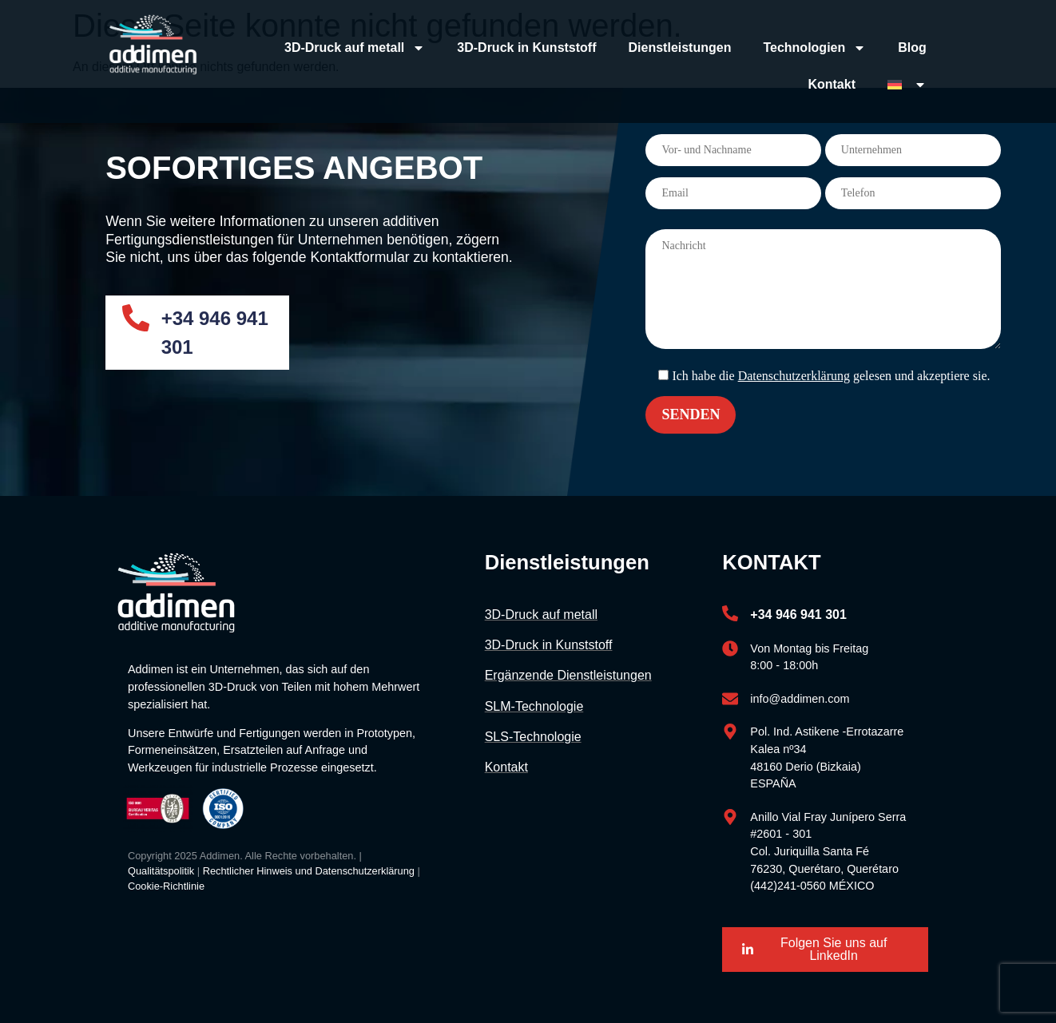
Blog (912, 47)
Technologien (814, 48)
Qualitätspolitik (161, 871)
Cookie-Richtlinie (166, 886)
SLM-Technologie (534, 706)
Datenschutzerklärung (794, 376)
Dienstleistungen (680, 47)
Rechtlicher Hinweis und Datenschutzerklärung (309, 871)
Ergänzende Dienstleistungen (568, 675)
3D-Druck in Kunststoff (526, 47)
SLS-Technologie (533, 736)
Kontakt (832, 84)
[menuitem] (907, 84)
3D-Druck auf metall (354, 48)
